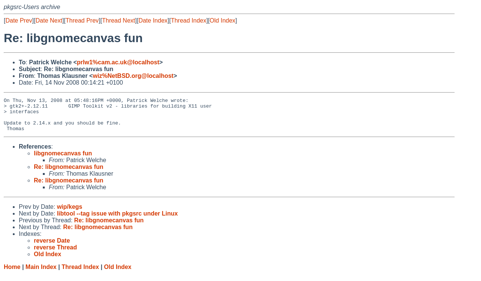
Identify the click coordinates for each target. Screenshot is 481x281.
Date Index (152, 20)
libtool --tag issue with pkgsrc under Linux (117, 220)
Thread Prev (82, 20)
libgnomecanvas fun (63, 160)
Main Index (41, 273)
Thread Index (188, 20)
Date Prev (18, 20)
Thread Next (118, 20)
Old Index (222, 20)
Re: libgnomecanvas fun (68, 173)
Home (12, 273)
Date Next (48, 20)
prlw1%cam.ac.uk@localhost (118, 62)
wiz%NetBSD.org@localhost (133, 76)
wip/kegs (69, 213)
